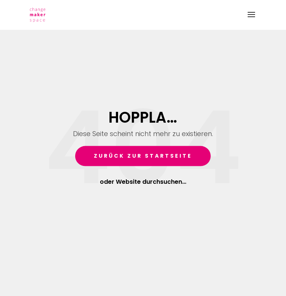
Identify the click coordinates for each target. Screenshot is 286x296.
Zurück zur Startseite (143, 156)
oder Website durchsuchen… (143, 181)
